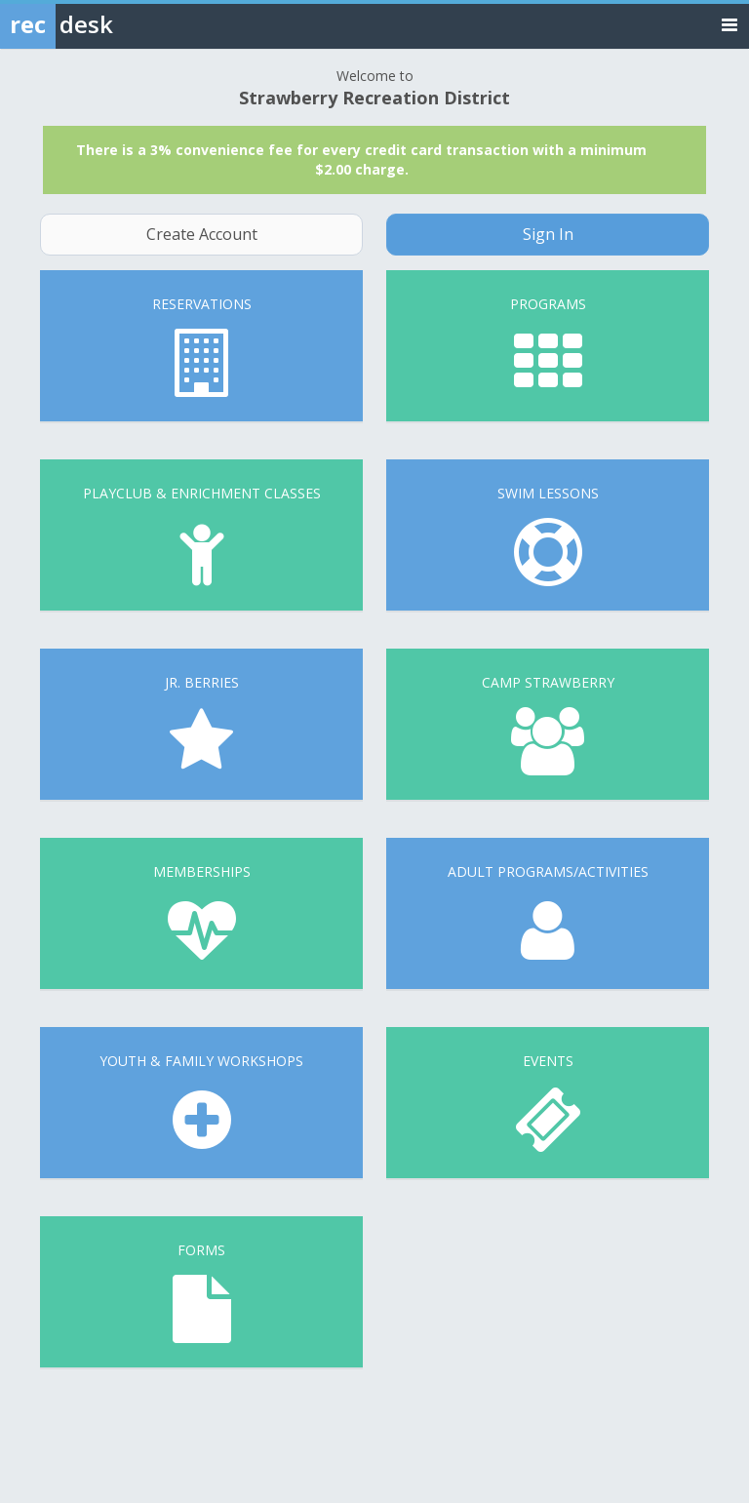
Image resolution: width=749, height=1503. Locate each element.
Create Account (201, 234)
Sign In (548, 234)
